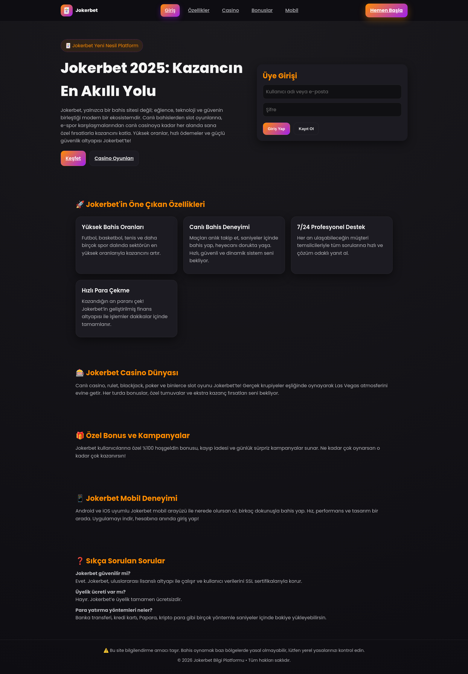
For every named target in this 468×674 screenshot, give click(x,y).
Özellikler (199, 10)
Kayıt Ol (306, 128)
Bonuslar (262, 10)
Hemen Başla (386, 10)
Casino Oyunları (114, 158)
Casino (230, 10)
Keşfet (73, 158)
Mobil (291, 10)
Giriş (170, 10)
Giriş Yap (276, 128)
